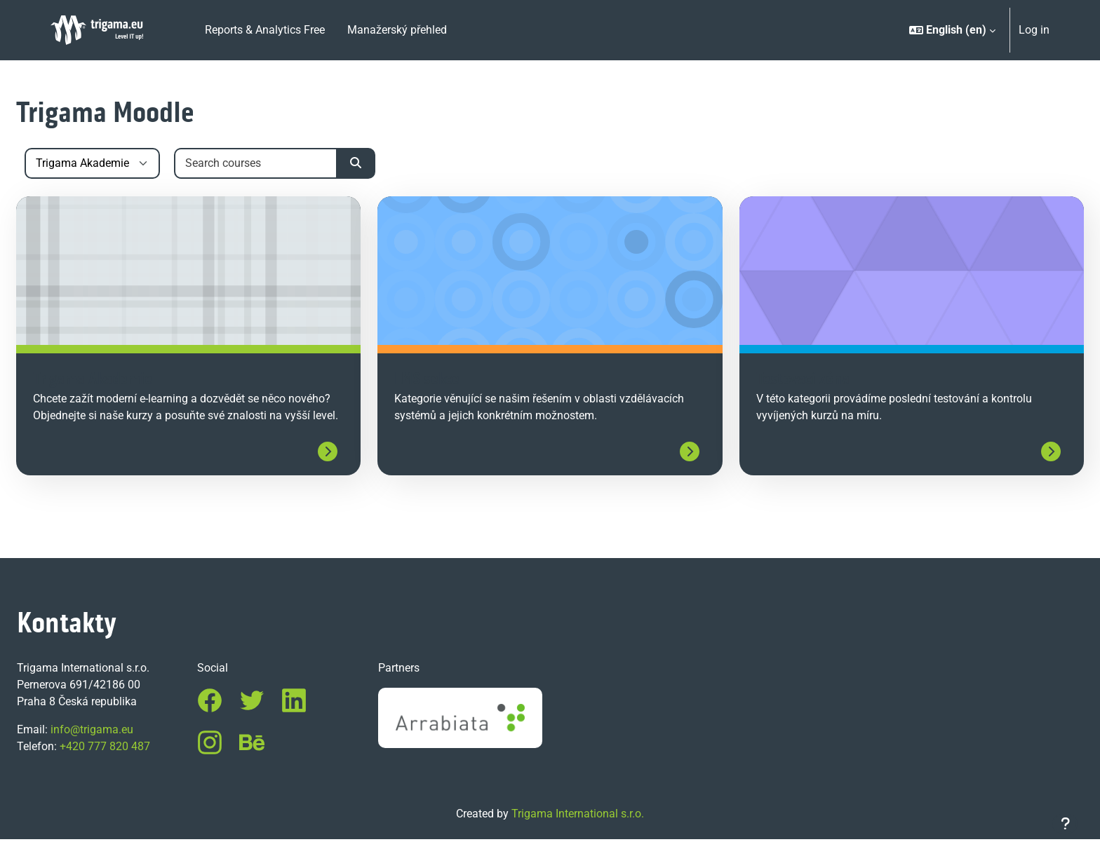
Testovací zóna (791, 380)
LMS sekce (438, 380)
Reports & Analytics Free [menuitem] (265, 29)
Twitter (274, 717)
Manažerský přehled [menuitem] (397, 29)
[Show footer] (1065, 824)
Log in (1034, 29)
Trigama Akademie (126, 380)
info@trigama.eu (125, 746)
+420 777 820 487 (138, 763)
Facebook (232, 717)
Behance (274, 759)
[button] (952, 30)
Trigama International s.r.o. (577, 830)
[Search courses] (290, 163)
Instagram (232, 759)
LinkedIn (316, 717)
